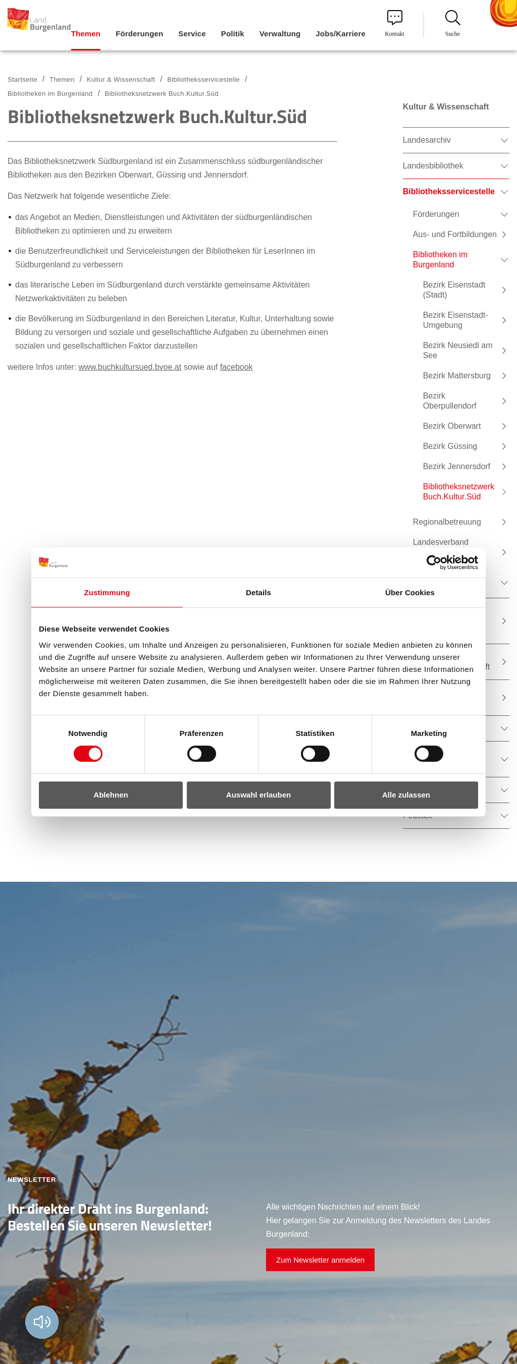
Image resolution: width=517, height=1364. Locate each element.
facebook (236, 367)
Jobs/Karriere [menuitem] (341, 33)
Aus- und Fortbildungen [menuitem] (455, 234)
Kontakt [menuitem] (394, 23)
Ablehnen (110, 794)
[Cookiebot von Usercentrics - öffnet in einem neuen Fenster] (434, 562)
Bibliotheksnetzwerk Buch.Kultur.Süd (161, 93)
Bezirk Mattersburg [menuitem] (457, 375)
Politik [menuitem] (232, 33)
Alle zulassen (406, 794)
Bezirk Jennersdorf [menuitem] (456, 466)
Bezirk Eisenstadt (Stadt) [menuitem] (454, 289)
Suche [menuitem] (452, 23)
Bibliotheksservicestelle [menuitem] (449, 191)
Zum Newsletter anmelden (320, 1260)
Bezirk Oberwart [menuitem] (452, 426)
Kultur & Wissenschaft (121, 79)
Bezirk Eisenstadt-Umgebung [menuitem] (455, 320)
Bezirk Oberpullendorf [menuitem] (450, 400)
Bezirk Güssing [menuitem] (450, 446)
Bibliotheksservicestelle (203, 79)
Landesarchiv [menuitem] (427, 140)
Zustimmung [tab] (107, 592)
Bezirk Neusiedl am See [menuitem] (458, 350)
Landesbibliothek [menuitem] (433, 165)
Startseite (22, 79)
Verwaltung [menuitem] (280, 33)
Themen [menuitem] (85, 33)
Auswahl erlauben (258, 794)
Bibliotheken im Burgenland (50, 93)
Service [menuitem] (191, 33)
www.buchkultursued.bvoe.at (130, 367)
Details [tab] (258, 592)
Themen (62, 79)
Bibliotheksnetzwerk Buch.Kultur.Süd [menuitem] (458, 491)
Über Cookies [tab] (410, 592)
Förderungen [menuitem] (139, 33)
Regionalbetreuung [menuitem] (447, 522)
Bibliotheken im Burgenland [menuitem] (440, 259)
